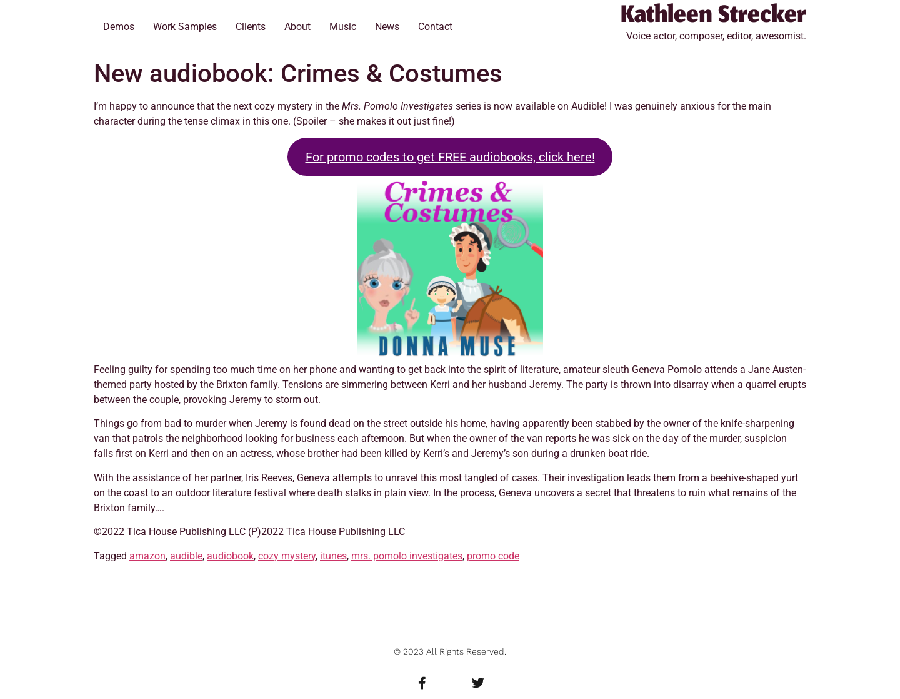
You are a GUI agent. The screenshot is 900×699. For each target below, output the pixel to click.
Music (342, 27)
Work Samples (185, 27)
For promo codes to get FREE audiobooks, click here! (450, 157)
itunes (333, 556)
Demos (118, 27)
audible (186, 556)
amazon (147, 556)
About (297, 27)
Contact (435, 27)
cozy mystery (287, 556)
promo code (493, 556)
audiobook (230, 556)
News (387, 27)
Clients (251, 27)
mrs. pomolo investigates (406, 556)
